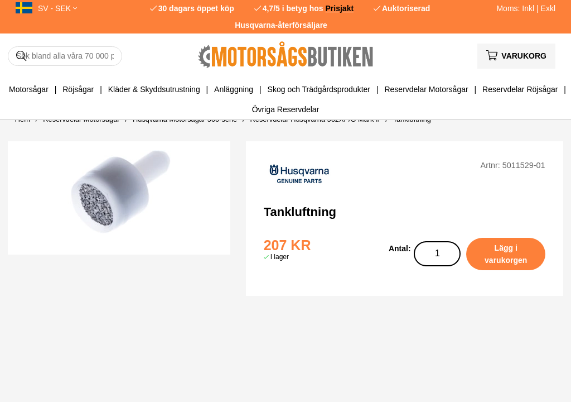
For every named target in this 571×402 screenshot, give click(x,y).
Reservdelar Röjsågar (520, 89)
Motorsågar (29, 89)
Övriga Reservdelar (286, 109)
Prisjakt (340, 8)
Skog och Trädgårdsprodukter (319, 89)
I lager (279, 257)
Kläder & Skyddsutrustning (154, 89)
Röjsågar (78, 89)
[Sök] (65, 56)
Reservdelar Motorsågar (426, 89)
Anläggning (233, 89)
